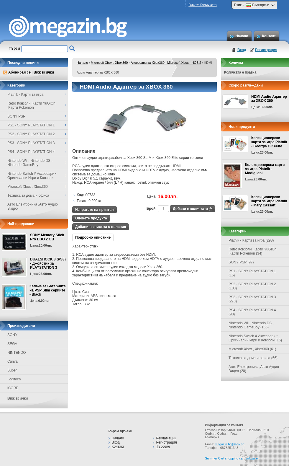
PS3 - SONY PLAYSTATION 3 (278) (252, 299)
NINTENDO (16, 353)
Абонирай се (19, 72)
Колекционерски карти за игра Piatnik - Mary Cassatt (269, 201)
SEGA (12, 344)
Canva (12, 361)
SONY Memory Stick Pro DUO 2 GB (47, 237)
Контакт (269, 36)
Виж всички (44, 72)
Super (12, 370)
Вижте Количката (202, 5)
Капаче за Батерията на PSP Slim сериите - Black (47, 290)
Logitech (14, 379)
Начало (241, 36)
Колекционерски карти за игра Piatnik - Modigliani (265, 169)
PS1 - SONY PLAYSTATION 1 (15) (252, 273)
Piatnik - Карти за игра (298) (251, 240)
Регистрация (266, 50)
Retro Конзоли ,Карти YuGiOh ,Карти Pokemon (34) (253, 251)
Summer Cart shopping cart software (231, 458)
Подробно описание (93, 237)
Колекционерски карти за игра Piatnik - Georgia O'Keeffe (269, 142)
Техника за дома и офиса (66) (253, 358)
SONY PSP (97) (241, 262)
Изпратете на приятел (94, 210)
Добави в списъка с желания (100, 227)
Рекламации (166, 438)
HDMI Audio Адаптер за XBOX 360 (269, 98)
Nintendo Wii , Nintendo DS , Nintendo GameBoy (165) (251, 325)
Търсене (163, 446)
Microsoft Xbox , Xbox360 (109, 62)
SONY (12, 335)
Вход (241, 50)
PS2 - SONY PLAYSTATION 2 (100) (252, 286)
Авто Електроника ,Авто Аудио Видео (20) (254, 369)
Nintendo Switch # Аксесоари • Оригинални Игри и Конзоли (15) (255, 338)
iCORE (12, 388)
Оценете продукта (91, 218)
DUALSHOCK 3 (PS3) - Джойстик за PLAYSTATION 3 (48, 263)
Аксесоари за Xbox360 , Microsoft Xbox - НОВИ (166, 62)
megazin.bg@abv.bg (229, 444)
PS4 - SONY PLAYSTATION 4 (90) (252, 312)
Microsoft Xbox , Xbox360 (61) (252, 349)
